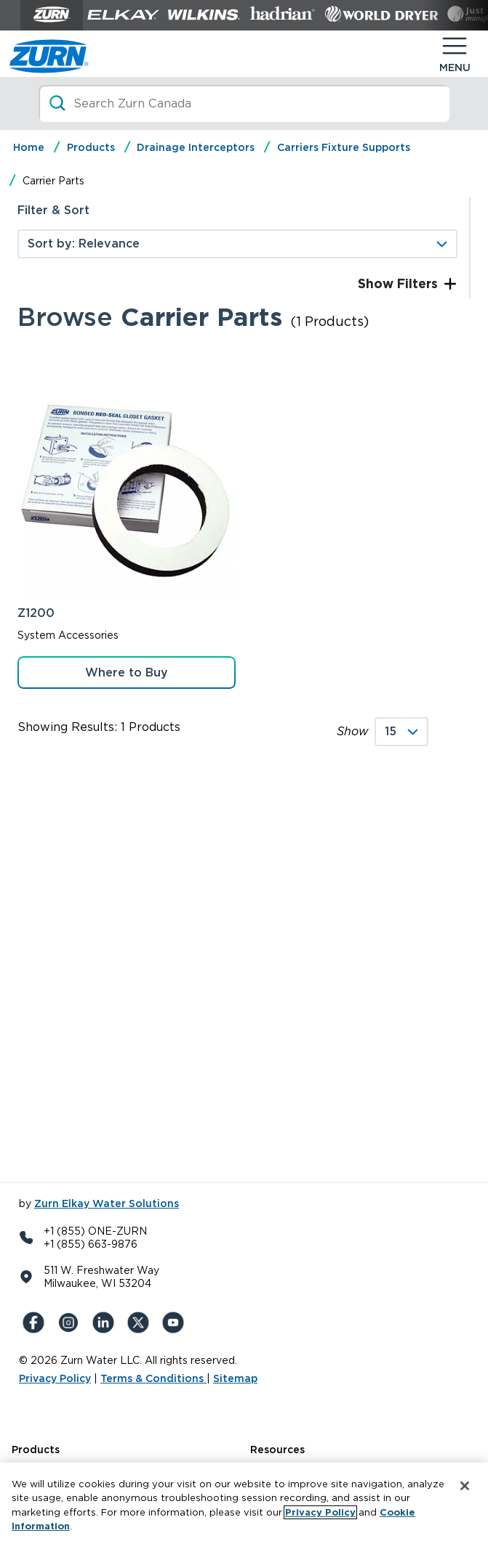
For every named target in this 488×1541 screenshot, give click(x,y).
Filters (415, 283)
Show (353, 731)
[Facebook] (36, 1322)
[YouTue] (176, 1322)
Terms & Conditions (153, 1378)
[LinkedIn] (106, 1322)
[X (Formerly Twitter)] (141, 1322)
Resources (277, 1449)
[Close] (465, 1486)
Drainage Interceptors (196, 147)
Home (28, 147)
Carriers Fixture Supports (343, 147)
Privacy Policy (55, 1378)
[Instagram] (71, 1322)
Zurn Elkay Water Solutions (106, 1203)
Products (91, 147)
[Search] (244, 103)
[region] (244, 1502)
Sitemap (235, 1378)
